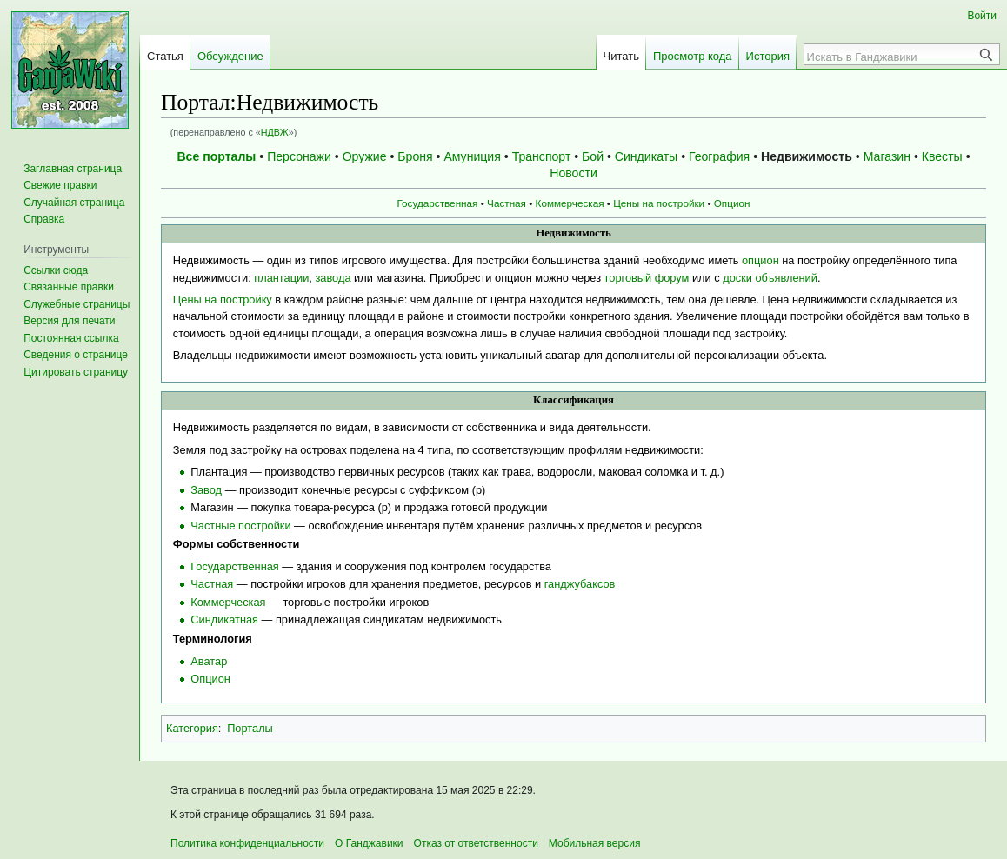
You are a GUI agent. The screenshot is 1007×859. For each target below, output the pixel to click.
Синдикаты (646, 156)
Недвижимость (806, 156)
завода (332, 277)
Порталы (250, 728)
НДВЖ (275, 132)
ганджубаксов (580, 583)
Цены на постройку (222, 299)
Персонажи (299, 156)
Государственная (437, 203)
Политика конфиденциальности (247, 843)
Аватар (208, 661)
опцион (760, 260)
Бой (593, 156)
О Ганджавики (369, 843)
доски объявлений (770, 277)
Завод (206, 489)
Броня (414, 156)
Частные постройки (240, 525)
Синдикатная (224, 619)
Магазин (887, 156)
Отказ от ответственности (476, 843)
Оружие (365, 156)
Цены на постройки (658, 203)
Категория (192, 728)
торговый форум (647, 277)
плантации (281, 277)
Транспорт (541, 156)
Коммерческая (570, 203)
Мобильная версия (595, 843)
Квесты (942, 156)
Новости (573, 173)
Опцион (732, 203)
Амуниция (471, 156)
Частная (506, 203)
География (719, 156)
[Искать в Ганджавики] (892, 56)
